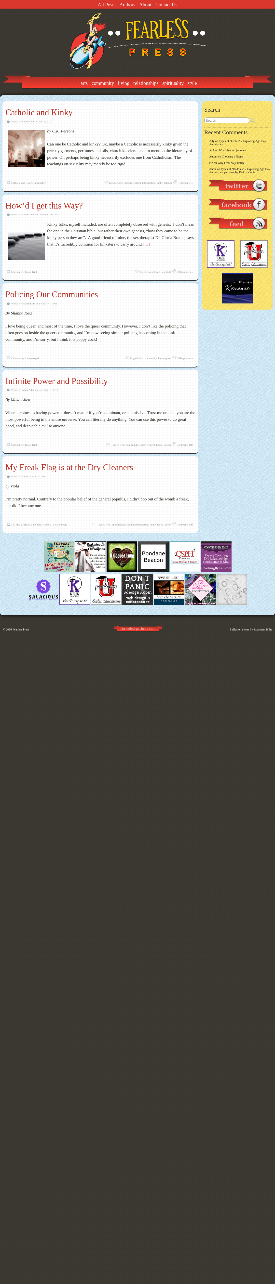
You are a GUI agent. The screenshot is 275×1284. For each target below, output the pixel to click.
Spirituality (173, 83)
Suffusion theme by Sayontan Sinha (251, 629)
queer (168, 358)
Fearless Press (21, 629)
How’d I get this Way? (44, 205)
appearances (118, 524)
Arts (84, 83)
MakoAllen (28, 214)
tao (163, 271)
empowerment (147, 444)
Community (103, 83)
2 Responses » (185, 271)
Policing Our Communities (51, 294)
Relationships (145, 83)
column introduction (144, 182)
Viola (25, 476)
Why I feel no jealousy (232, 150)
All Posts (107, 4)
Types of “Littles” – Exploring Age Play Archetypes (237, 142)
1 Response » (185, 182)
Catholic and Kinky (39, 112)
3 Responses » (185, 358)
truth (168, 271)
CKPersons (28, 121)
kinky (160, 182)
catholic (128, 182)
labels (160, 524)
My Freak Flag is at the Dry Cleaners (69, 467)
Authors (127, 4)
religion (168, 182)
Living (123, 83)
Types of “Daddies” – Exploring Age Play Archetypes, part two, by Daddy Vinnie (239, 170)
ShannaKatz (28, 303)
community (151, 358)
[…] (146, 244)
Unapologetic (32, 358)
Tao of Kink (31, 271)
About (145, 4)
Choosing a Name (232, 156)
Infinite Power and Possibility (56, 381)
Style (192, 83)
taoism (167, 444)
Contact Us (166, 4)
